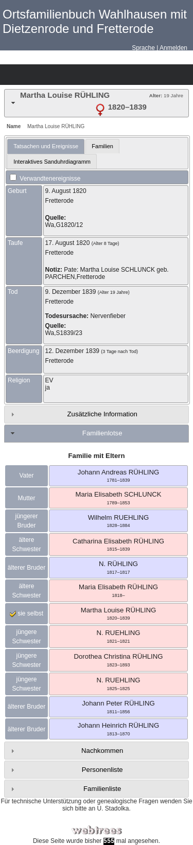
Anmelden (173, 47)
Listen (47, 74)
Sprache (143, 47)
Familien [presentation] (102, 146)
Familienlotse (102, 433)
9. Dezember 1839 (70, 291)
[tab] (96, 103)
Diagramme (29, 74)
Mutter (26, 498)
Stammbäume (11, 74)
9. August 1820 (65, 191)
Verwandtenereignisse (45, 178)
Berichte (83, 74)
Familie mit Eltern (96, 456)
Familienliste (102, 789)
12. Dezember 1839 (72, 351)
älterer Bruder (26, 567)
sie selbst (26, 613)
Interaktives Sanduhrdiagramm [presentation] (52, 162)
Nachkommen (102, 750)
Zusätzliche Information (102, 414)
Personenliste (102, 769)
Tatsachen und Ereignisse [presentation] (45, 146)
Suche (101, 74)
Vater (27, 475)
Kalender (65, 74)
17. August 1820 (67, 243)
